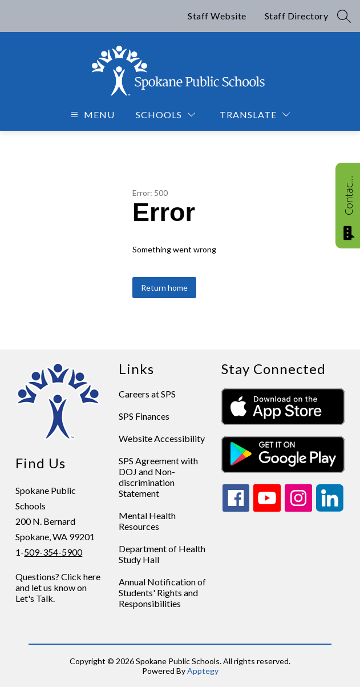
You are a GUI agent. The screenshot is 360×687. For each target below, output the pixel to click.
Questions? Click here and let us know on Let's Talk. (57, 587)
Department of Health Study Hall (162, 554)
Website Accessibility (162, 438)
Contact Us (348, 195)
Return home (164, 287)
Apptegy (203, 671)
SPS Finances (144, 416)
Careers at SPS (147, 393)
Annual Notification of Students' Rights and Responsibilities (162, 592)
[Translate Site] (255, 114)
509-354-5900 (53, 552)
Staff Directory (297, 15)
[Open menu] (91, 114)
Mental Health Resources (147, 521)
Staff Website (217, 15)
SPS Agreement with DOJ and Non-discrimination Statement (158, 477)
